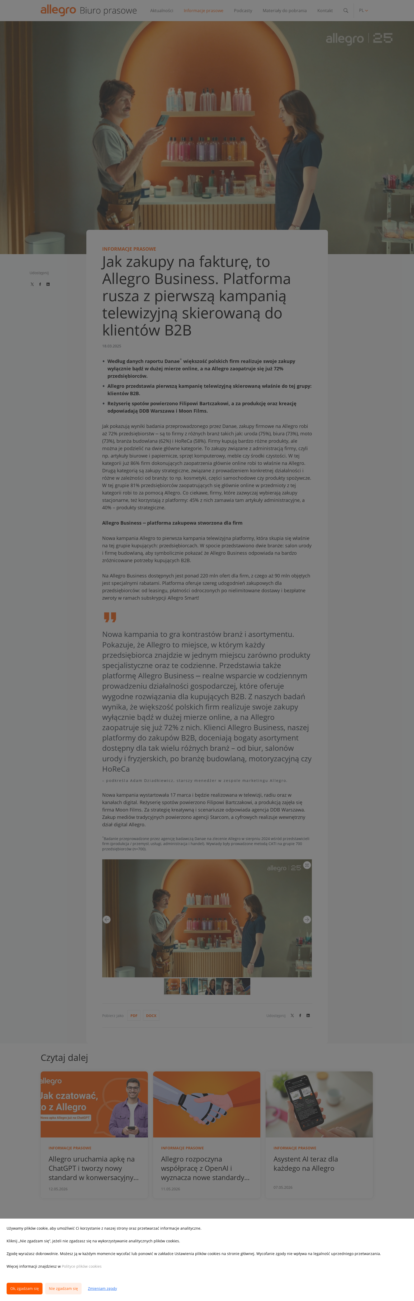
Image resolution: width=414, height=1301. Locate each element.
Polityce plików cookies (82, 1266)
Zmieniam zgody (102, 1288)
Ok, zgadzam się (24, 1288)
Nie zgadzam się (63, 1288)
